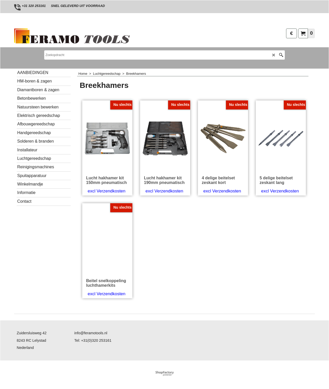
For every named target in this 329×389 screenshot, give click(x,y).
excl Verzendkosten (106, 191)
